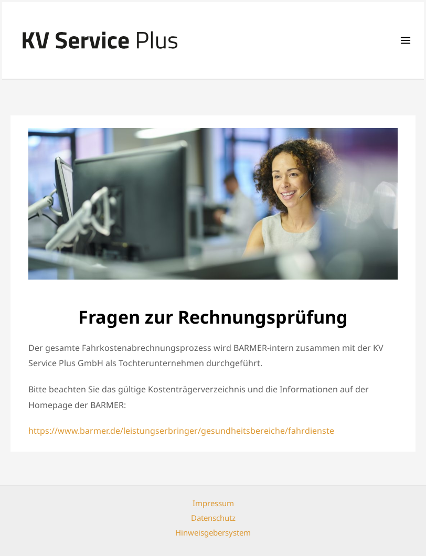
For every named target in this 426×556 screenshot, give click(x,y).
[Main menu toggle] (405, 40)
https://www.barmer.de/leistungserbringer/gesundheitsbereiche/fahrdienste (181, 430)
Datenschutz (213, 517)
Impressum (213, 503)
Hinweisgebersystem (213, 532)
